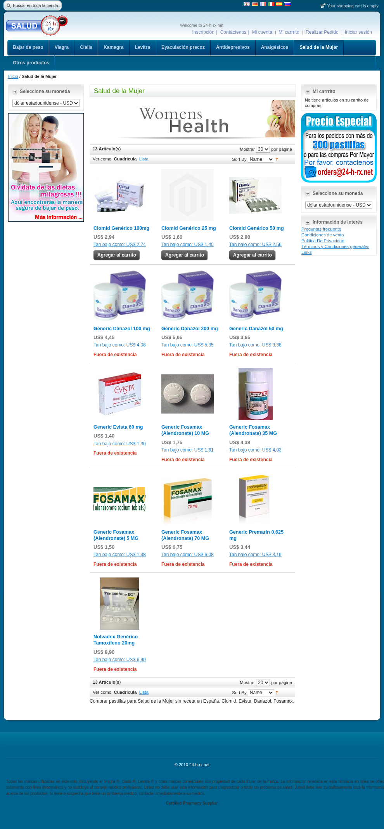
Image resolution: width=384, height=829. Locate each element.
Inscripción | (204, 32)
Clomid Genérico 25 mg (188, 228)
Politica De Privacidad (322, 240)
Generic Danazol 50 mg (256, 328)
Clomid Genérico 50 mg (256, 228)
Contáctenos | (234, 32)
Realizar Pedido (322, 32)
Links (306, 252)
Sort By (239, 159)
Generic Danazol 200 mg (189, 328)
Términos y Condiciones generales (335, 246)
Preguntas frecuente (321, 229)
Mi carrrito (288, 32)
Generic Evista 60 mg (118, 427)
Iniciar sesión (358, 32)
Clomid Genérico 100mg (121, 228)
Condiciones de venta (322, 235)
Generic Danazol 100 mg (121, 328)
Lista (144, 159)
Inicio (13, 76)
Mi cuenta (262, 32)
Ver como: (102, 159)
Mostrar (247, 148)
